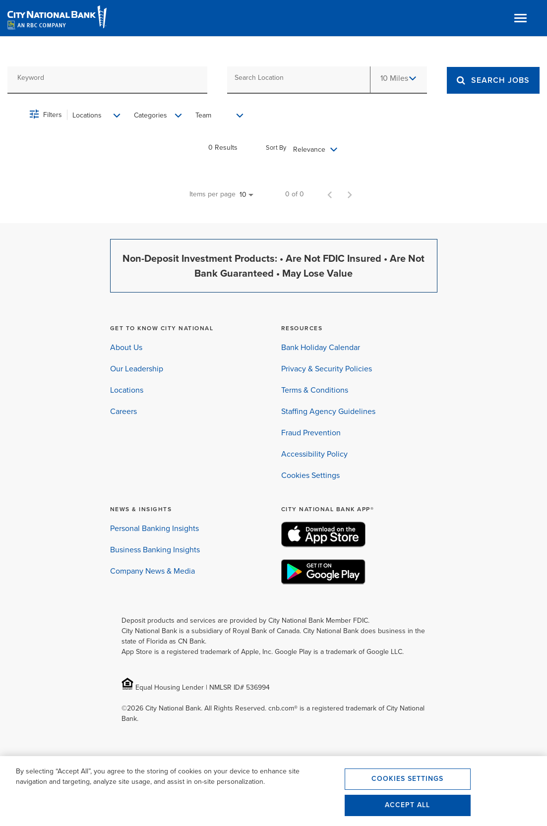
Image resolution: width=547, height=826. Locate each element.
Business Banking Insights (155, 549)
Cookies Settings (310, 475)
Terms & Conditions (314, 390)
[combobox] (107, 77)
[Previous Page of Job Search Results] (330, 194)
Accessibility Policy (314, 454)
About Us (126, 347)
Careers (123, 411)
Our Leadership (136, 368)
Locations (126, 390)
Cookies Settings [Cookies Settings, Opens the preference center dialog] (407, 778)
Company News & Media (152, 571)
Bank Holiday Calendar (320, 347)
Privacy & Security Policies (326, 368)
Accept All (407, 805)
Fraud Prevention (311, 432)
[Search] (500, 80)
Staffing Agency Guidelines (328, 411)
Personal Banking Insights (154, 528)
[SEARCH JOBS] (493, 80)
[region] (273, 791)
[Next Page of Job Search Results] (350, 194)
